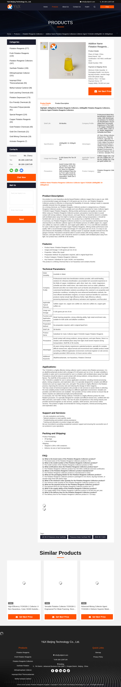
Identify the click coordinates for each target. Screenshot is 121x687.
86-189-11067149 (107, 2)
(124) (18, 115)
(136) (19, 68)
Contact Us (77, 7)
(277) (19, 48)
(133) (19, 54)
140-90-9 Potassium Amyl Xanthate (54, 537)
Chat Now (21, 177)
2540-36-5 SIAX (100, 537)
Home (46, 7)
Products (55, 7)
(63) (21, 93)
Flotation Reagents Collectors (33, 34)
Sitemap (98, 652)
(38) (21, 88)
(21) (19, 132)
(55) (18, 81)
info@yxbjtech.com (87, 2)
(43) (20, 120)
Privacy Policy (98, 657)
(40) (21, 127)
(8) (20, 102)
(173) (20, 97)
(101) (20, 74)
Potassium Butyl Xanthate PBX (80, 537)
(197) (21, 62)
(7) (18, 141)
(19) (20, 136)
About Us (65, 7)
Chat (107, 7)
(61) (20, 108)
